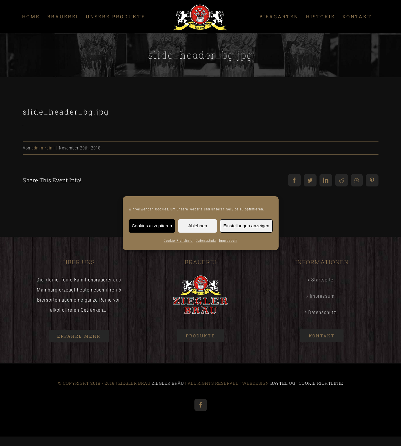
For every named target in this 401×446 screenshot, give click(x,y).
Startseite (322, 280)
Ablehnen (197, 225)
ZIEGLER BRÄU (168, 383)
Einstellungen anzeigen (246, 225)
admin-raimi (43, 148)
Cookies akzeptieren (152, 225)
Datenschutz (206, 241)
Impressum (228, 241)
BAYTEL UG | (284, 383)
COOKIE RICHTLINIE (321, 383)
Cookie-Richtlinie (178, 241)
